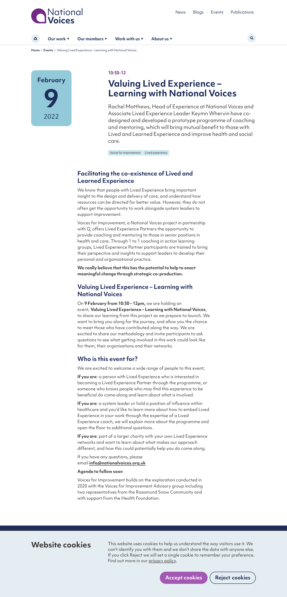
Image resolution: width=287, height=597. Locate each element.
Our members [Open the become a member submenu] (92, 39)
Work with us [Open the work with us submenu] (129, 39)
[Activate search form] (252, 38)
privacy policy (162, 561)
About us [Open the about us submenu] (161, 39)
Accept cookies (183, 577)
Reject (232, 577)
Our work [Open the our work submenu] (58, 39)
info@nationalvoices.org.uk (117, 463)
